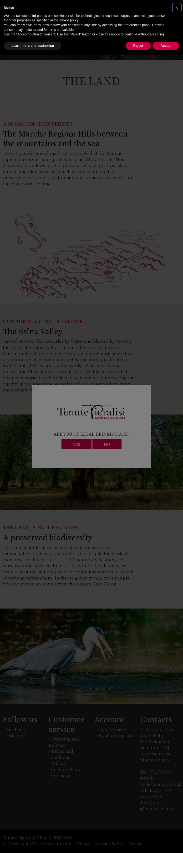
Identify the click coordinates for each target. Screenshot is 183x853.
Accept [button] (166, 46)
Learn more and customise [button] (32, 46)
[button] (177, 7)
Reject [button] (138, 46)
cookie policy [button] (68, 20)
